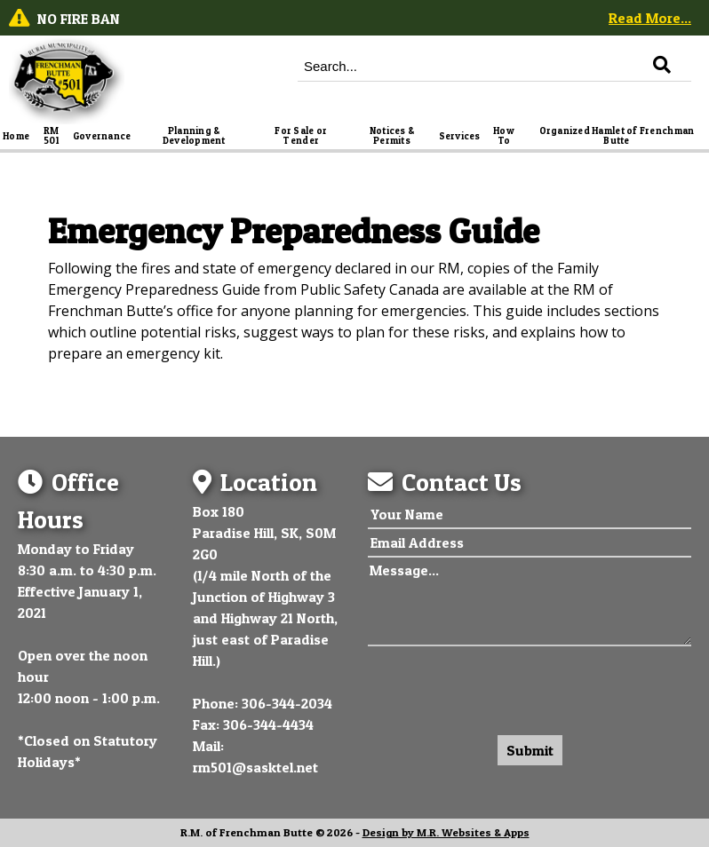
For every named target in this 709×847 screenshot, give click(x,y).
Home (16, 136)
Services (460, 136)
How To (504, 135)
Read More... (650, 18)
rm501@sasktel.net (255, 767)
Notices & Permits (393, 135)
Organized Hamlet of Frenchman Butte (618, 135)
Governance (102, 136)
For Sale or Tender (302, 135)
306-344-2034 (287, 703)
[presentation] (503, 686)
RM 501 (52, 135)
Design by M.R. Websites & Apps (446, 832)
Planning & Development (194, 135)
